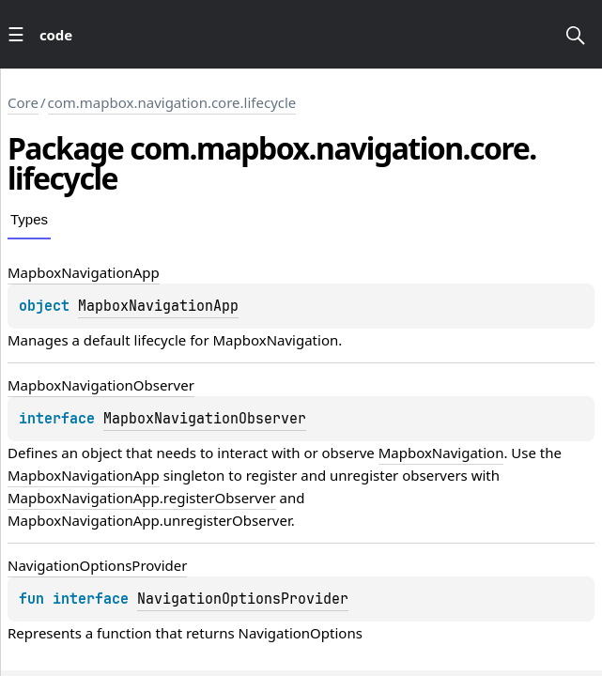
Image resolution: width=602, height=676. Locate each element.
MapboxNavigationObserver (204, 418)
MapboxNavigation (275, 339)
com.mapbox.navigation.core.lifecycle (172, 102)
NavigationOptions (301, 632)
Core (23, 102)
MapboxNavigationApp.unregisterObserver (149, 520)
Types (29, 219)
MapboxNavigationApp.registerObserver (142, 497)
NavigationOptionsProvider (242, 599)
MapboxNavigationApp (158, 306)
